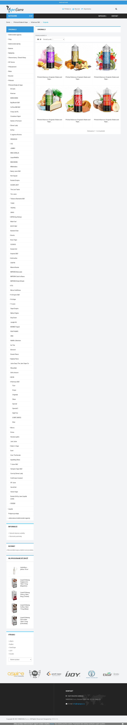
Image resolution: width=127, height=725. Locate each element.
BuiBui (11, 644)
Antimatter (13, 258)
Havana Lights (14, 437)
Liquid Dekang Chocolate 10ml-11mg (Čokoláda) (25, 620)
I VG (11, 144)
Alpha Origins (14, 313)
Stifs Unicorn (14, 372)
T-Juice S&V (14, 464)
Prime (12, 432)
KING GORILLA (14, 153)
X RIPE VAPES (16, 417)
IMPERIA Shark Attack (17, 281)
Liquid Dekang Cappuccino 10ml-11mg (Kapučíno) (25, 583)
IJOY (10, 650)
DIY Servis (11, 62)
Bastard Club (14, 231)
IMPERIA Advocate (16, 272)
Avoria (12, 235)
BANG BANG (14, 98)
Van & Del (13, 487)
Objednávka (86, 9)
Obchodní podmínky (15, 536)
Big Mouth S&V (15, 102)
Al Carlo (12, 89)
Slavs (14, 399)
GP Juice (13, 482)
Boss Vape (13, 240)
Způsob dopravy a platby (17, 533)
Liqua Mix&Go (14, 157)
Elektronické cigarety (14, 35)
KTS (11, 285)
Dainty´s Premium (16, 121)
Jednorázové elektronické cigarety (19, 518)
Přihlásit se (67, 9)
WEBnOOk (55, 719)
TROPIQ (12, 208)
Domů (8, 22)
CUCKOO (13, 244)
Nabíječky (11, 53)
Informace (12, 527)
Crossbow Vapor (15, 116)
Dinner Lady (14, 125)
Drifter (12, 130)
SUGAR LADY (14, 185)
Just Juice (13, 441)
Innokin (11, 654)
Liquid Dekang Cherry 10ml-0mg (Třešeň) (25, 594)
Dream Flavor (14, 354)
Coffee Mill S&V (15, 107)
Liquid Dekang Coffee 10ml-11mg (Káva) (25, 607)
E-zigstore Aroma (16, 134)
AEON (12, 377)
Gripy (10, 39)
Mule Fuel (13, 221)
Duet (11, 450)
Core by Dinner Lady (16, 473)
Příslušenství (12, 67)
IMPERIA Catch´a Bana (17, 276)
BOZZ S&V (13, 226)
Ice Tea (12, 345)
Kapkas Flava (14, 359)
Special (14, 404)
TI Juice (12, 304)
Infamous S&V (14, 382)
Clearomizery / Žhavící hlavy (17, 57)
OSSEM (12, 503)
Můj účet (76, 9)
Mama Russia (14, 267)
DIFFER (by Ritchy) (16, 217)
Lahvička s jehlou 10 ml (24, 568)
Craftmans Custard (16, 478)
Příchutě (11, 80)
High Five (15, 413)
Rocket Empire (15, 180)
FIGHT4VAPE (14, 331)
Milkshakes (13, 166)
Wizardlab (13, 368)
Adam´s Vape (14, 446)
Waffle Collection (15, 340)
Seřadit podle (47, 39)
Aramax (12, 93)
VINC (11, 336)
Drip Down (13, 317)
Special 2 (15, 408)
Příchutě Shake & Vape (15, 85)
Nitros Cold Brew (15, 290)
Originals (15, 394)
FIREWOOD (13, 139)
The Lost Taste (15, 189)
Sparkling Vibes (15, 460)
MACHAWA (14, 162)
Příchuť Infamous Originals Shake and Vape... (49, 78)
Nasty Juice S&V (15, 171)
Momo (12, 428)
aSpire (11, 641)
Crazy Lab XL (14, 112)
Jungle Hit (13, 322)
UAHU (12, 212)
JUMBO (12, 148)
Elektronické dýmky (14, 44)
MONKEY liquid (15, 327)
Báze (10, 71)
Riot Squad (13, 176)
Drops (14, 390)
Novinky (11, 546)
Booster (10, 76)
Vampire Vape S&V (16, 469)
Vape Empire (14, 308)
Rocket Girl (13, 249)
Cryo (13, 385)
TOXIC (12, 203)
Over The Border (15, 455)
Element (13, 350)
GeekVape (12, 647)
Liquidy (10, 509)
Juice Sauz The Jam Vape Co (19, 363)
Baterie (10, 48)
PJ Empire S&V (15, 295)
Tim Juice (13, 194)
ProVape (13, 299)
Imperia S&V (14, 253)
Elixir (13, 422)
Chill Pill (12, 263)
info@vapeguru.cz (79, 704)
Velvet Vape (14, 492)
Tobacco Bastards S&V (17, 198)
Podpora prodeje (13, 513)
